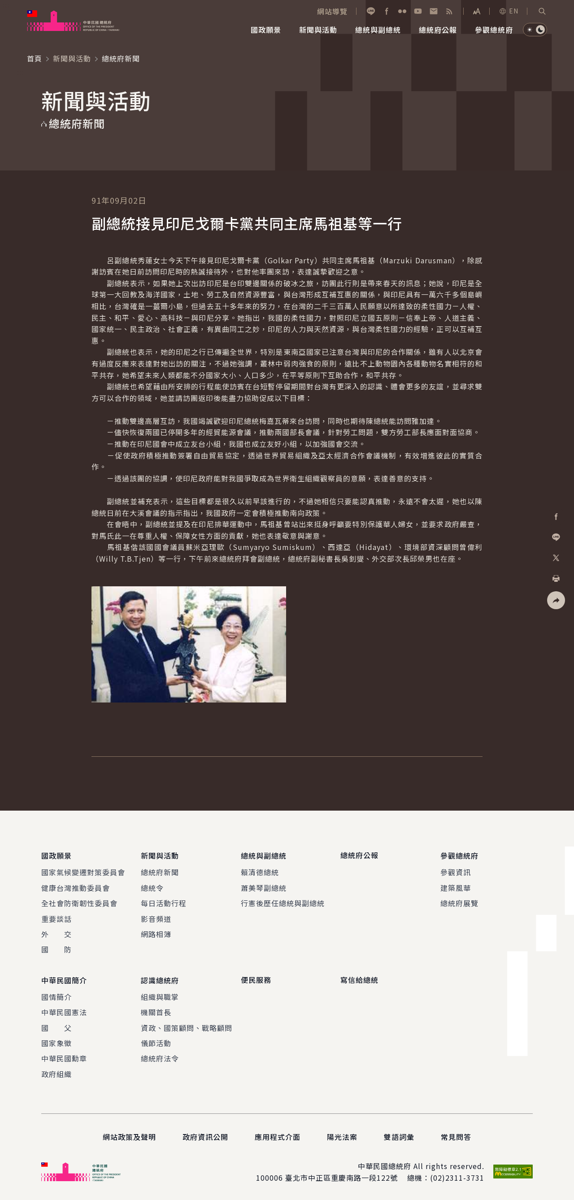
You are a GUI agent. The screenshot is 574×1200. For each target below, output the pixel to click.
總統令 (152, 886)
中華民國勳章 (64, 1057)
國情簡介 (56, 995)
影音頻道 (156, 917)
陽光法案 (342, 1135)
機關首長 (156, 1010)
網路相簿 (156, 933)
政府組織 (56, 1072)
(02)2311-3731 (457, 1176)
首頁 (34, 58)
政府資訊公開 (205, 1135)
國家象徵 (56, 1041)
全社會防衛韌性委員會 (79, 902)
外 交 (56, 933)
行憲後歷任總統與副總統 (283, 902)
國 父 (56, 1026)
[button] (542, 11)
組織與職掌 (160, 995)
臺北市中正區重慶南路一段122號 (341, 1176)
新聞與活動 (72, 58)
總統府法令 (160, 1057)
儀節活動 (156, 1041)
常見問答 (456, 1135)
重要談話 (56, 917)
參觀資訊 (455, 871)
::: (6, 5)
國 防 (56, 948)
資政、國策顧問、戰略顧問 (186, 1026)
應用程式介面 (277, 1135)
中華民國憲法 (64, 1010)
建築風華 (455, 886)
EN (508, 10)
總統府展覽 (459, 902)
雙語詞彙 (399, 1135)
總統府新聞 (160, 871)
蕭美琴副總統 (264, 886)
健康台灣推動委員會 (75, 886)
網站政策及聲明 (129, 1135)
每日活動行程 (164, 902)
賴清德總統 (260, 871)
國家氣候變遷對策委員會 (83, 871)
